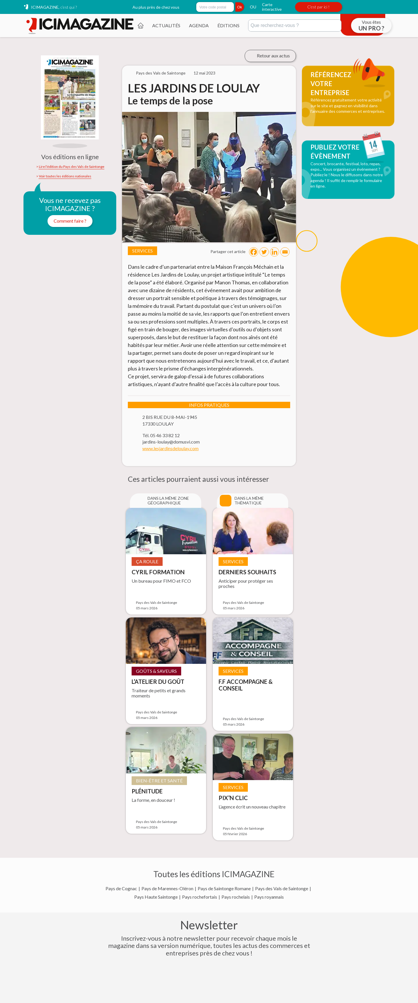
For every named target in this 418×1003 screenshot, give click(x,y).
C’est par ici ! (318, 6)
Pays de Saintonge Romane (224, 888)
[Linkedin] (274, 252)
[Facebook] (253, 252)
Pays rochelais (235, 897)
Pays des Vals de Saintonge (281, 888)
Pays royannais (269, 897)
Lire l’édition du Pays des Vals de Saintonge (71, 167)
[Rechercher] (294, 25)
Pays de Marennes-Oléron (167, 888)
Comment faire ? (70, 221)
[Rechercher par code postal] (215, 7)
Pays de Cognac (121, 888)
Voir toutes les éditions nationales (65, 176)
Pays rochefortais (199, 897)
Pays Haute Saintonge (156, 897)
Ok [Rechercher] (239, 7)
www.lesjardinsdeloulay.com (170, 448)
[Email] (285, 252)
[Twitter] (264, 252)
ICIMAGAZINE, (54, 7)
